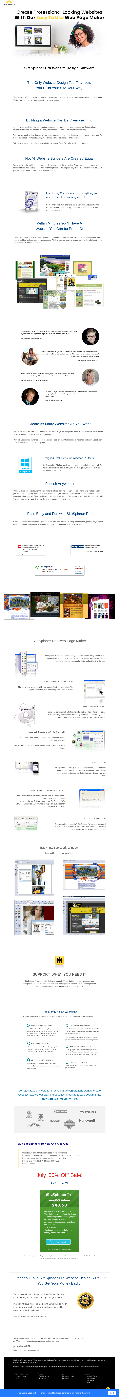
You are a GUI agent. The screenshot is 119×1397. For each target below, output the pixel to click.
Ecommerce (42, 1378)
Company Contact (20, 1376)
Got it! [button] (112, 1393)
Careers (17, 1378)
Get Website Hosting (68, 1376)
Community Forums (91, 1376)
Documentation (90, 1378)
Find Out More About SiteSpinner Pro (59, 1249)
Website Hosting (44, 1376)
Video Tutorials (90, 1380)
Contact (88, 1382)
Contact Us (81, 1065)
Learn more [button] (87, 1393)
